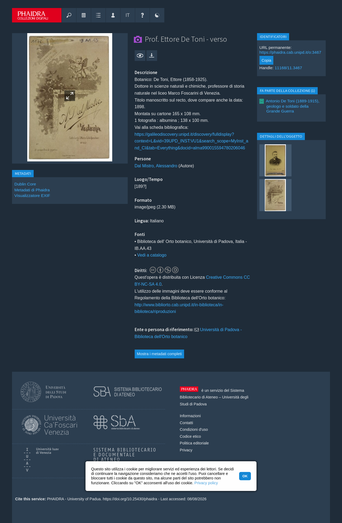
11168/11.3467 (288, 67)
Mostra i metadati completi (159, 354)
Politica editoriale (194, 443)
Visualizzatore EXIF (32, 195)
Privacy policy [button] (206, 483)
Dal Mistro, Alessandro (156, 166)
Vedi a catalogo (151, 255)
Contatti (186, 423)
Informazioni (190, 416)
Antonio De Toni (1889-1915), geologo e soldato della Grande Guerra (292, 106)
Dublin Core (25, 184)
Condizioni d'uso (194, 429)
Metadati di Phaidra (32, 190)
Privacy (186, 450)
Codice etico (190, 436)
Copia (266, 60)
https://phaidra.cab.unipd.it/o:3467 (290, 52)
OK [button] (244, 476)
